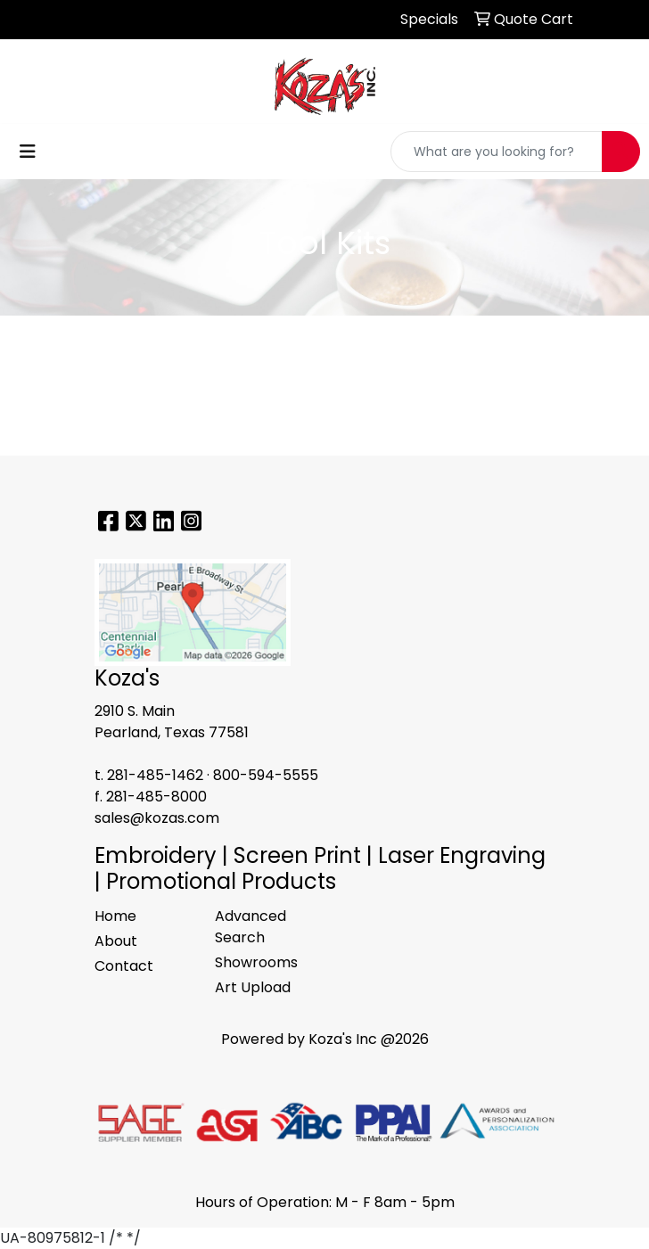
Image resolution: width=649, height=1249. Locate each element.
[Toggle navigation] (27, 151)
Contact (123, 966)
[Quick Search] (496, 151)
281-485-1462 (155, 775)
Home (115, 916)
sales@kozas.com (156, 818)
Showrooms (256, 962)
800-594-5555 (265, 775)
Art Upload (253, 987)
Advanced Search (250, 927)
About (115, 941)
